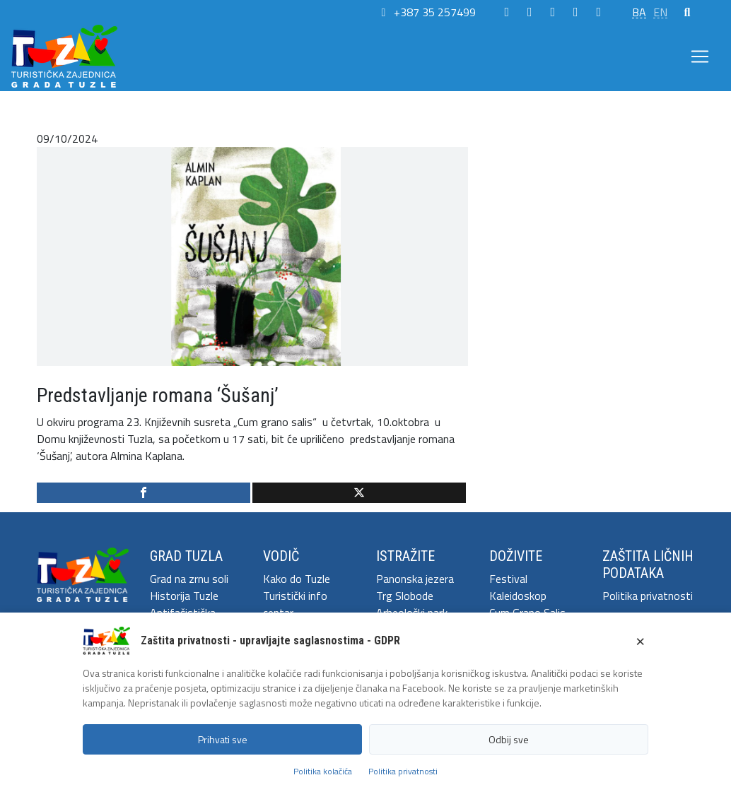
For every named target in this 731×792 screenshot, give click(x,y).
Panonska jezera (415, 578)
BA (639, 12)
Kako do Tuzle (296, 578)
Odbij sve (509, 739)
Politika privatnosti (647, 595)
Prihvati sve (222, 739)
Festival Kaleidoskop (517, 587)
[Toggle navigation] (700, 56)
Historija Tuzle (184, 595)
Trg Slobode (404, 595)
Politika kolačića (322, 771)
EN (660, 12)
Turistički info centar (295, 604)
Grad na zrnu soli (189, 578)
